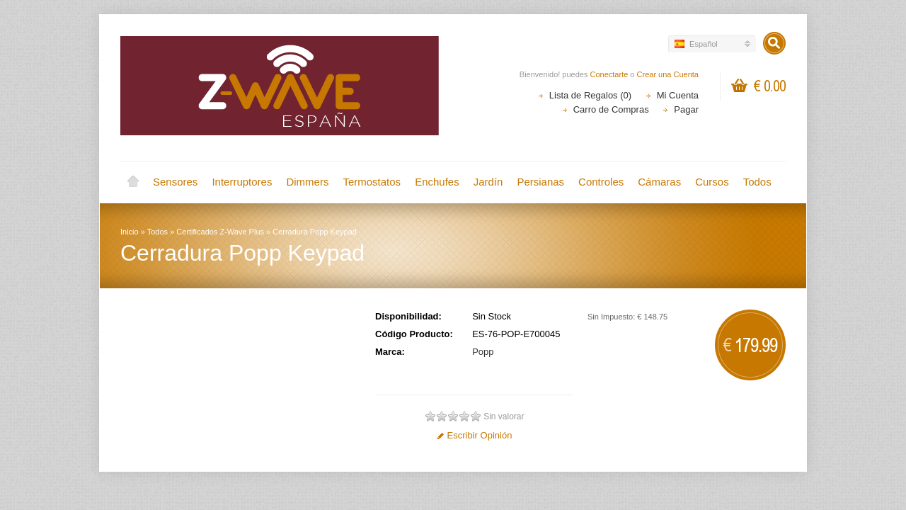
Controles (601, 182)
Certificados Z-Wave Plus (220, 231)
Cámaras (659, 182)
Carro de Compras (611, 109)
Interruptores (242, 182)
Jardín (488, 182)
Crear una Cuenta (668, 74)
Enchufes (437, 182)
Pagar (686, 109)
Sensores (175, 182)
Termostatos (372, 182)
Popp (482, 351)
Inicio (133, 182)
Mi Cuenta (678, 95)
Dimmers (307, 182)
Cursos (712, 182)
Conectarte (609, 74)
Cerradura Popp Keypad (315, 231)
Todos (757, 182)
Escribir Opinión (474, 435)
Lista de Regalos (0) (590, 95)
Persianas (540, 182)
